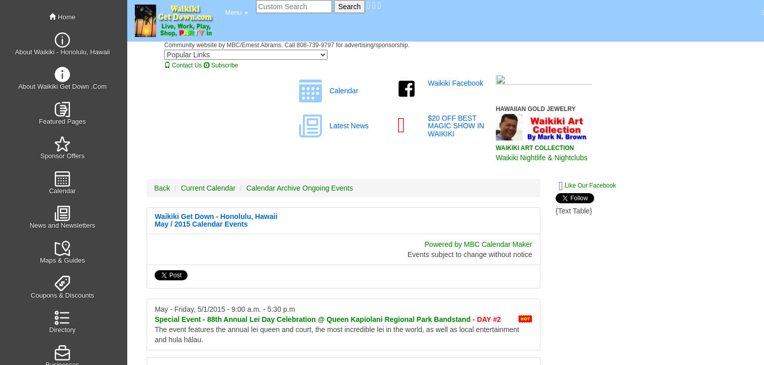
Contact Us (183, 65)
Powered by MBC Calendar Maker (478, 244)
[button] (236, 12)
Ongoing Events (328, 188)
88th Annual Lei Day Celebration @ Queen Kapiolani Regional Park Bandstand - (328, 319)
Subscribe (221, 65)
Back (162, 188)
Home (62, 17)
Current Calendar (208, 188)
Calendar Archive (273, 188)
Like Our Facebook (587, 186)
